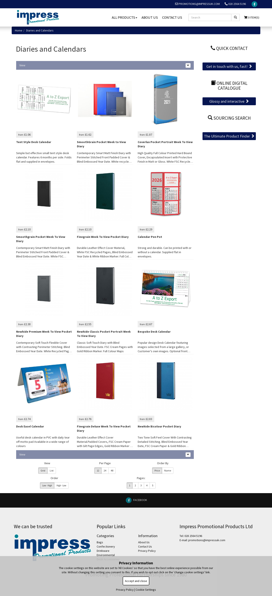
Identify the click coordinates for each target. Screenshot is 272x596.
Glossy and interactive (229, 101)
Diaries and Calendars (40, 30)
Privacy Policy (147, 551)
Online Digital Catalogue (229, 85)
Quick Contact (229, 48)
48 (112, 470)
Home (18, 30)
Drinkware (103, 551)
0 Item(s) (251, 17)
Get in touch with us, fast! (229, 66)
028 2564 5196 (235, 4)
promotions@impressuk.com (197, 4)
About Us (150, 17)
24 (105, 470)
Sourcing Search (229, 118)
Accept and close (136, 581)
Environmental (106, 555)
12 (98, 470)
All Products (124, 17)
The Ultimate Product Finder (229, 136)
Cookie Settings (146, 590)
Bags (100, 542)
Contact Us (172, 17)
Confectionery (106, 546)
